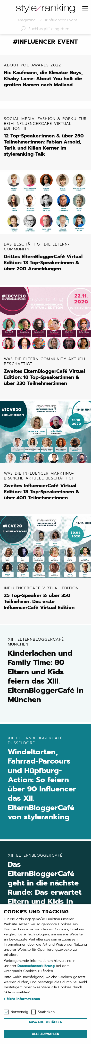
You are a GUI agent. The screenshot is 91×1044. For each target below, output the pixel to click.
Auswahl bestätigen (45, 1022)
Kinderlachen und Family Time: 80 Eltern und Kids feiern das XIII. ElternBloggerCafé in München (46, 670)
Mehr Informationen (23, 998)
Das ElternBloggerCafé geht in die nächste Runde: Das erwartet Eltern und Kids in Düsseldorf (46, 884)
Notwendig (19, 1012)
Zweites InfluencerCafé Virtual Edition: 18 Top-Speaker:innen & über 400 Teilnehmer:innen (46, 486)
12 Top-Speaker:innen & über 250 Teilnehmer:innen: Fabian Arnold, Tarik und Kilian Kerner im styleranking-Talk (46, 136)
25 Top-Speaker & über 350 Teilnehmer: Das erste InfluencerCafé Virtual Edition (46, 597)
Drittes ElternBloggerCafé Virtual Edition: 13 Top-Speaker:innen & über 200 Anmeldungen (46, 257)
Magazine (27, 20)
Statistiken (46, 1012)
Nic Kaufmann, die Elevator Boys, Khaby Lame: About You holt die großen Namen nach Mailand (46, 75)
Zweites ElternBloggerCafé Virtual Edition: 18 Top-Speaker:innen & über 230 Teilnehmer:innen (46, 371)
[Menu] (85, 8)
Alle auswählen (45, 1034)
